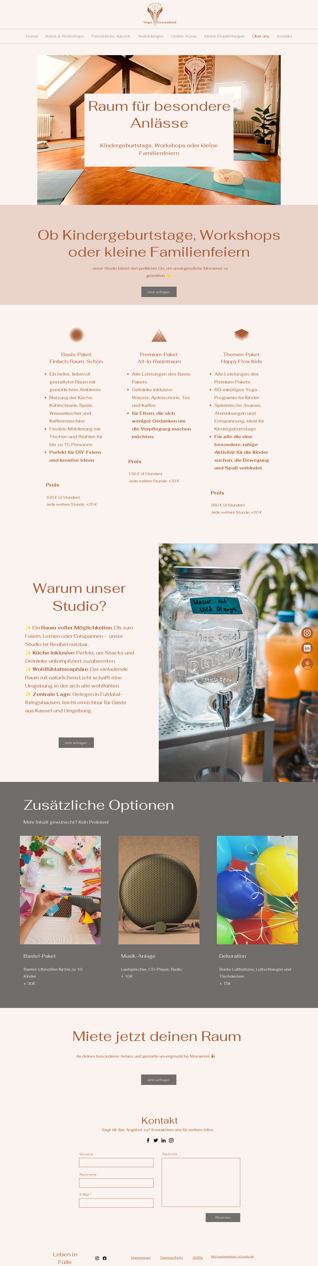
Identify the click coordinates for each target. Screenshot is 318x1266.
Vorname (86, 1154)
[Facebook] (148, 1140)
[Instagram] (307, 648)
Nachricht (169, 1154)
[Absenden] (223, 1217)
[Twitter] (156, 1140)
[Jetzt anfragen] (159, 292)
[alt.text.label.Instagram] (97, 1258)
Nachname (88, 1174)
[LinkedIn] (163, 1140)
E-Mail (84, 1194)
